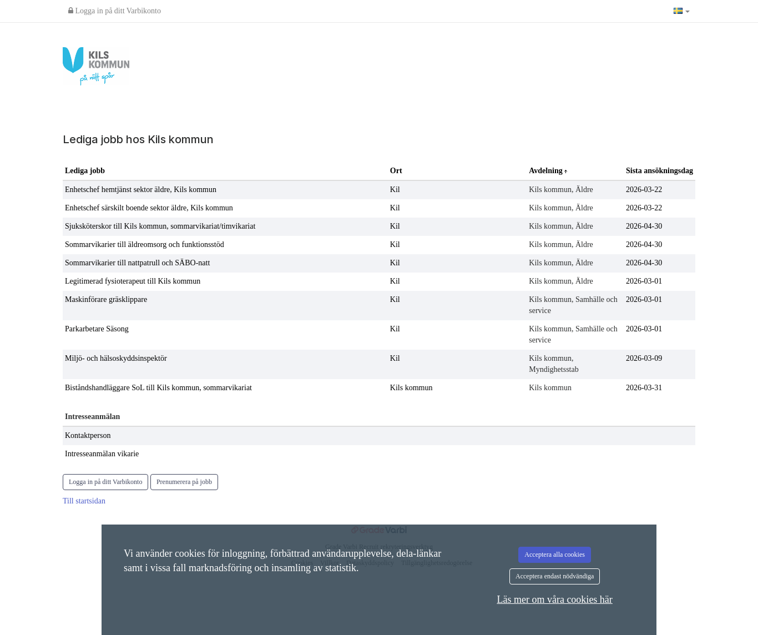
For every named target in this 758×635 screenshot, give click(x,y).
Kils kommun (411, 388)
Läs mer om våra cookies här (554, 599)
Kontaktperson (87, 435)
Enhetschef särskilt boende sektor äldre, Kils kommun (149, 208)
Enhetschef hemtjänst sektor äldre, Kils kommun (140, 189)
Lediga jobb (85, 171)
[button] (682, 11)
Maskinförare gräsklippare (106, 299)
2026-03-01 (644, 281)
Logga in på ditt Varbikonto (114, 11)
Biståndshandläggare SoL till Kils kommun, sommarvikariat (158, 388)
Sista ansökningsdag (659, 171)
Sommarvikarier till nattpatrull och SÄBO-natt (137, 263)
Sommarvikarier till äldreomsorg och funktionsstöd (144, 244)
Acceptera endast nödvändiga (555, 576)
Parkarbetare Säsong (97, 329)
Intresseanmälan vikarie (102, 454)
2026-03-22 (644, 189)
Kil (395, 189)
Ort (396, 171)
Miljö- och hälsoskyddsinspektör (116, 358)
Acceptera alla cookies (554, 554)
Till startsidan (84, 501)
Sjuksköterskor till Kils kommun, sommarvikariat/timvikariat (160, 226)
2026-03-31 (644, 388)
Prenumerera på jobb (184, 482)
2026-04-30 (644, 226)
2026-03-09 (644, 358)
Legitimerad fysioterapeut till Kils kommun (132, 281)
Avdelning (546, 171)
